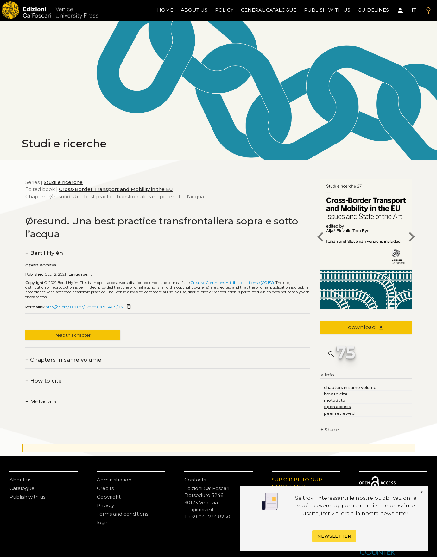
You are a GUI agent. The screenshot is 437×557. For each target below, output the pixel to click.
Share (329, 429)
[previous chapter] (320, 237)
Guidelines (373, 10)
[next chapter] (411, 237)
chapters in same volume (350, 387)
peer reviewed (339, 413)
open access (40, 265)
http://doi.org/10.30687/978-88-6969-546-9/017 (85, 307)
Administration (114, 480)
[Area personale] (400, 10)
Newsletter (334, 536)
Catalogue (22, 488)
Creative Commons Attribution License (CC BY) (232, 282)
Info (327, 374)
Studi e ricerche (63, 182)
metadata (334, 400)
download (366, 327)
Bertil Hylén (44, 253)
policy (224, 10)
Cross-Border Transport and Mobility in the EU (116, 189)
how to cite (336, 394)
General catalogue (268, 10)
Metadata (40, 402)
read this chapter (73, 335)
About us (194, 10)
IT (414, 10)
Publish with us (327, 10)
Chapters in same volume (63, 360)
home (165, 10)
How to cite (43, 381)
